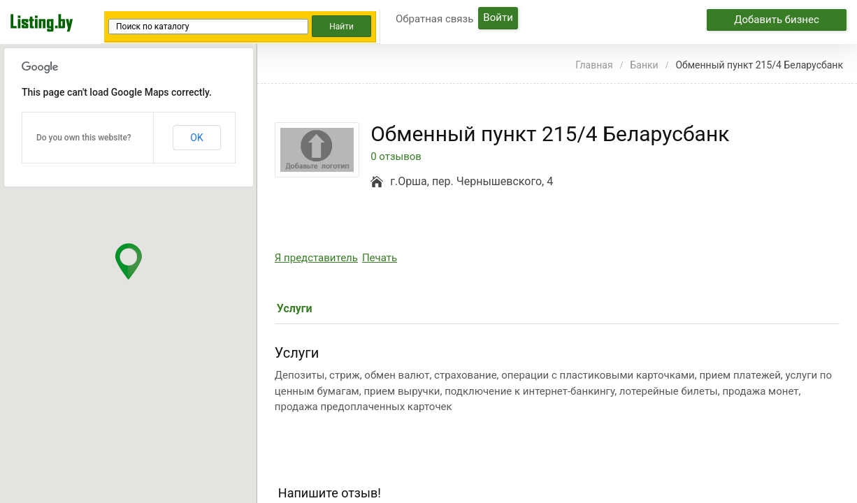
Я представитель (316, 258)
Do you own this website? (83, 138)
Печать (379, 258)
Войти (497, 17)
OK (196, 137)
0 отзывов (396, 157)
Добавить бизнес (776, 19)
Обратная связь (434, 19)
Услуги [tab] (294, 308)
